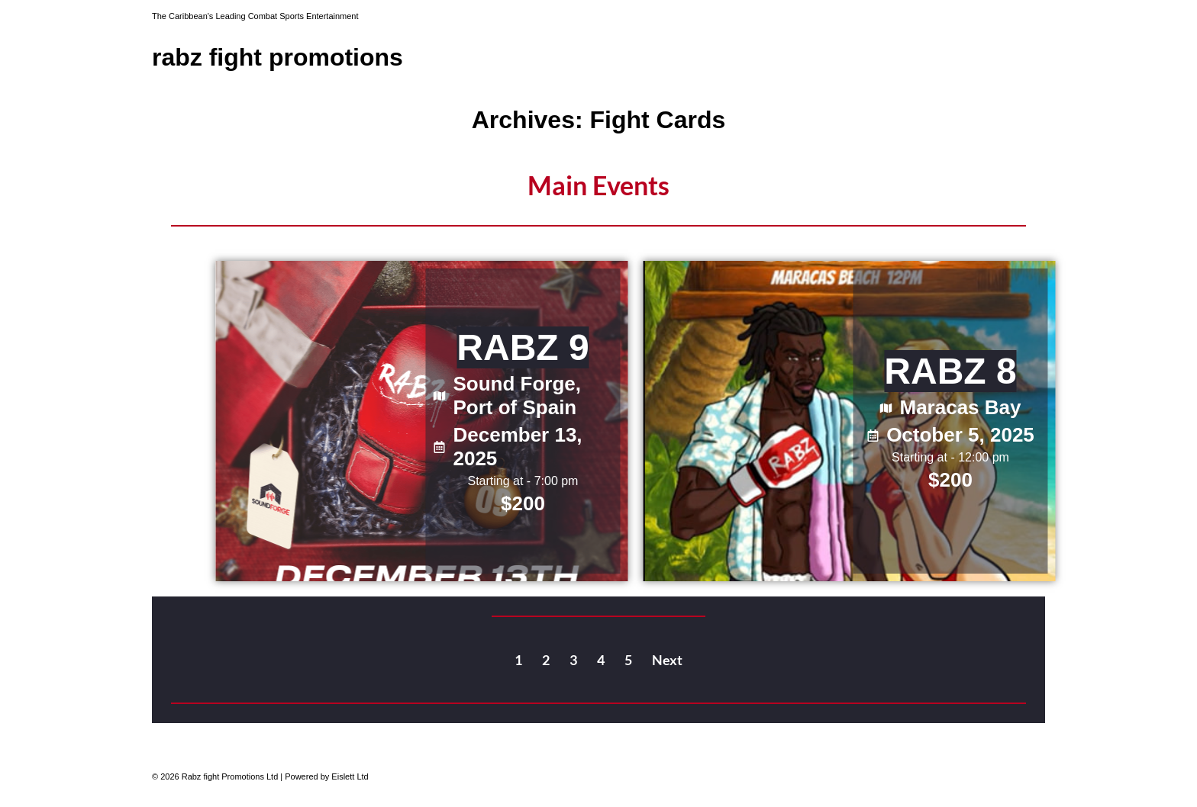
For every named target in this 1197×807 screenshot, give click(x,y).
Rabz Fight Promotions (277, 57)
